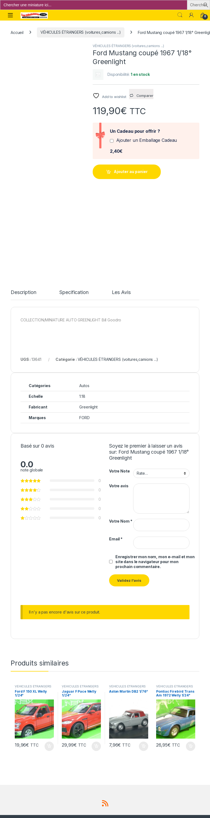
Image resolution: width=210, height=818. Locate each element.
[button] (206, 4)
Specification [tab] (73, 214)
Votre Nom (120, 442)
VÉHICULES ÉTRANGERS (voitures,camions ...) (80, 32)
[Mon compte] (191, 15)
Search (180, 15)
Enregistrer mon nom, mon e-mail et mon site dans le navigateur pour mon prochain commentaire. (155, 483)
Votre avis (119, 407)
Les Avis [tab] (121, 214)
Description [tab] (23, 214)
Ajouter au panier (131, 171)
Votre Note (119, 392)
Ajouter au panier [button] (49, 667)
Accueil (17, 32)
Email (115, 460)
